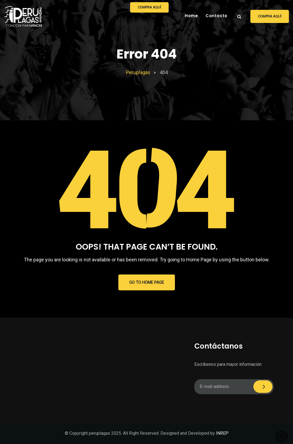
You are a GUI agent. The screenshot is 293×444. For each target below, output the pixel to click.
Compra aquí (269, 16)
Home (191, 16)
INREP (222, 433)
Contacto (216, 16)
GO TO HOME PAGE (146, 282)
